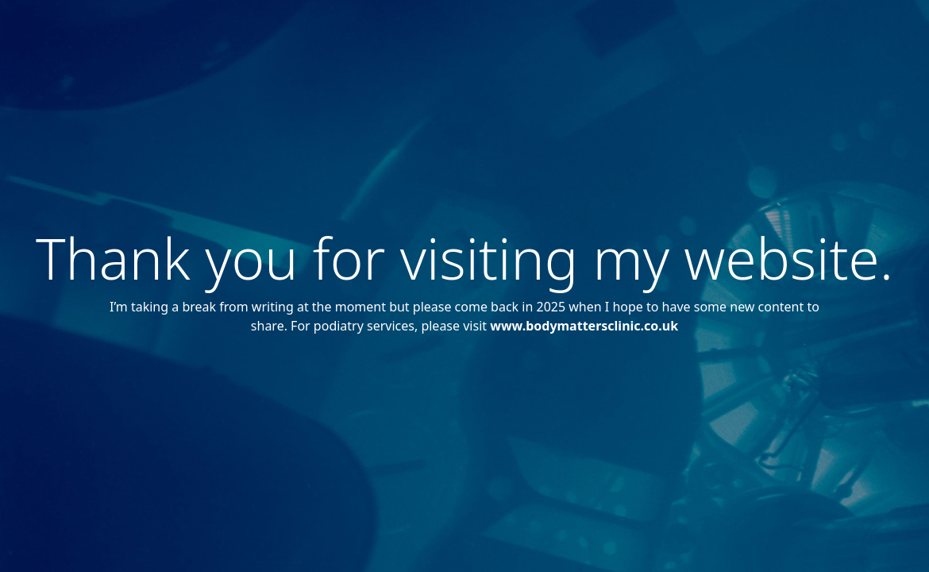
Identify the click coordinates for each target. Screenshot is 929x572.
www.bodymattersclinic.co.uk (584, 325)
